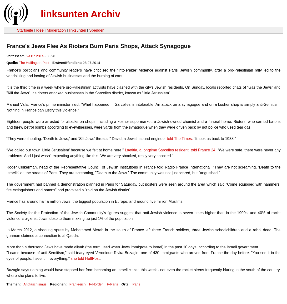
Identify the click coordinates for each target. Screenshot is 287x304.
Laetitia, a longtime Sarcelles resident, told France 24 (170, 150)
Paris (136, 284)
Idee (40, 30)
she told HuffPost (85, 258)
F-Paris (112, 284)
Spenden (96, 30)
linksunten (77, 30)
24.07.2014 (35, 56)
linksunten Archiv (80, 14)
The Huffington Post (34, 63)
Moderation (56, 30)
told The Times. (180, 139)
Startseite (25, 30)
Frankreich (78, 284)
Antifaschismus (34, 284)
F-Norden (96, 284)
